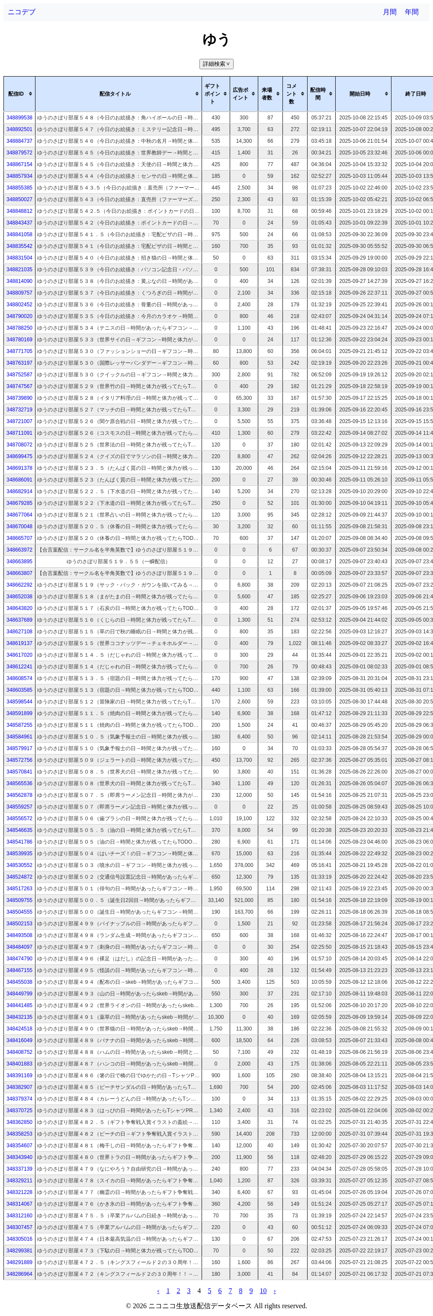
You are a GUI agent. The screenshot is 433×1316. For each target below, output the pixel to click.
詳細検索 (217, 64)
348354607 (19, 1146)
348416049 (19, 1040)
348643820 (19, 608)
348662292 (19, 585)
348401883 (19, 1064)
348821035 (19, 269)
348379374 (19, 1099)
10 (263, 1290)
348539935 (19, 854)
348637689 (19, 620)
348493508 (19, 935)
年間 (412, 12)
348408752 (19, 1052)
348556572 (19, 818)
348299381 (19, 1251)
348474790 (19, 959)
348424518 (19, 1029)
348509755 (19, 900)
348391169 (19, 1075)
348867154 (19, 164)
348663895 (19, 561)
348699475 (19, 456)
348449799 (19, 994)
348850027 (19, 199)
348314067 (19, 1204)
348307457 (19, 1227)
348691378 (19, 468)
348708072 (19, 445)
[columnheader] (19, 94)
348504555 (19, 912)
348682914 (19, 491)
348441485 (19, 1005)
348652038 (19, 597)
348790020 (19, 316)
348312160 (19, 1216)
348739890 (19, 398)
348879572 (19, 153)
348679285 (19, 503)
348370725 (19, 1110)
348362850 (19, 1122)
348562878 (19, 795)
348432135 (19, 1017)
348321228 (19, 1192)
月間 (390, 12)
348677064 (19, 515)
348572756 (19, 760)
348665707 (19, 538)
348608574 (19, 678)
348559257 (19, 807)
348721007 (19, 421)
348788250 (19, 328)
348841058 (19, 234)
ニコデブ (21, 12)
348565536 (19, 783)
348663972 (19, 550)
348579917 (19, 748)
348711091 (19, 433)
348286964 (19, 1274)
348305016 (19, 1239)
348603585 (19, 690)
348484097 (19, 947)
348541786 (19, 842)
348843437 (19, 223)
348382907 (19, 1087)
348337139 (19, 1169)
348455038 (19, 982)
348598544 (19, 702)
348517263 (19, 889)
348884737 (19, 141)
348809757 (19, 293)
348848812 (19, 211)
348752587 (19, 375)
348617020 (19, 655)
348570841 (19, 772)
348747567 (19, 386)
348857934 (19, 176)
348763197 (19, 363)
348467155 (19, 970)
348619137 (19, 643)
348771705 (19, 351)
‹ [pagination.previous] (158, 1290)
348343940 (19, 1157)
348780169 (19, 340)
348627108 (19, 632)
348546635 (19, 830)
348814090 (19, 281)
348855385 (19, 188)
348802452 (19, 305)
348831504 (19, 258)
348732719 (19, 410)
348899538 (19, 118)
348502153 (19, 924)
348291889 (19, 1262)
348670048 (19, 526)
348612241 (19, 667)
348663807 (19, 573)
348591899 (19, 713)
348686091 (19, 480)
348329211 (19, 1181)
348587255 (19, 725)
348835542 (19, 246)
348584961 (19, 737)
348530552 (19, 865)
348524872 (19, 877)
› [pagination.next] (275, 1290)
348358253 (19, 1134)
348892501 (19, 129)
